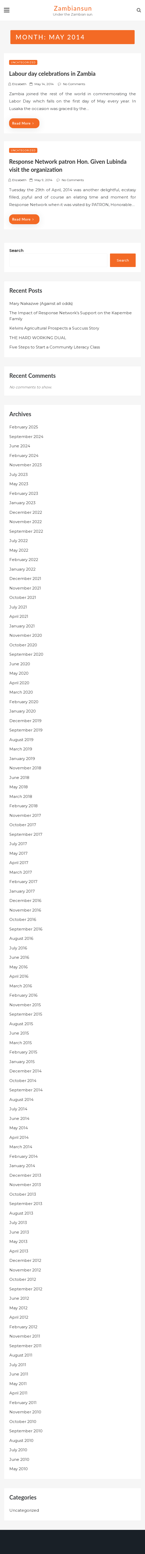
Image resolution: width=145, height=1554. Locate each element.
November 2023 (25, 464)
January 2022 (22, 569)
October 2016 (22, 919)
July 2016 (18, 948)
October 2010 (22, 1421)
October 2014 (22, 1080)
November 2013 (25, 1184)
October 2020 (23, 644)
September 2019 (26, 730)
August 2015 (21, 1023)
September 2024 (26, 436)
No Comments (74, 84)
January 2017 (22, 891)
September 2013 (25, 1203)
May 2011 (18, 1383)
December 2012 (25, 1260)
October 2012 (22, 1279)
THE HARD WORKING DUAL (37, 337)
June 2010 (19, 1459)
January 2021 (22, 626)
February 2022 (23, 559)
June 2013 (19, 1232)
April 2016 (18, 976)
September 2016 (25, 929)
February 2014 (23, 1156)
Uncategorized (23, 62)
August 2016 (21, 938)
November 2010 (25, 1411)
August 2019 (21, 739)
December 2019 (25, 720)
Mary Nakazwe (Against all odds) (41, 303)
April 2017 (18, 862)
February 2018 (23, 805)
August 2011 (20, 1355)
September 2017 (25, 834)
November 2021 (25, 588)
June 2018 (19, 777)
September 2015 (25, 1014)
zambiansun (73, 8)
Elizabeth (19, 84)
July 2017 (18, 843)
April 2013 (18, 1251)
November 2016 (25, 910)
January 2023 (22, 502)
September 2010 (26, 1430)
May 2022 (18, 550)
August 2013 (21, 1213)
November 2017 (25, 815)
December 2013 (25, 1175)
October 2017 (22, 824)
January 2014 (22, 1165)
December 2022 (25, 512)
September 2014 (26, 1089)
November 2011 (24, 1336)
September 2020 (26, 654)
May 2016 (18, 966)
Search (16, 250)
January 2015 (22, 1061)
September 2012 (25, 1288)
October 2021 (22, 597)
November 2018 (25, 767)
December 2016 (25, 900)
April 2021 (18, 616)
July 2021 (18, 607)
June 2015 (19, 1033)
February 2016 (23, 995)
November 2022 (25, 521)
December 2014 (25, 1071)
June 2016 (19, 957)
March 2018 (20, 796)
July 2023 (18, 474)
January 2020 (22, 711)
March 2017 (20, 872)
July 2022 (18, 540)
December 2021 (25, 578)
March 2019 (20, 749)
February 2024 (23, 455)
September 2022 (26, 531)
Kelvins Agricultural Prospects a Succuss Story (54, 328)
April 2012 (18, 1317)
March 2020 (21, 692)
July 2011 (17, 1364)
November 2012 (25, 1270)
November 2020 (25, 635)
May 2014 (18, 1127)
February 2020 (23, 701)
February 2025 (23, 427)
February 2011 (23, 1402)
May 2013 (18, 1241)
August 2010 (21, 1440)
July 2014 (18, 1108)
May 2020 (19, 673)
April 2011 (18, 1393)
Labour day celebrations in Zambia (52, 73)
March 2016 (20, 985)
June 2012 (19, 1298)
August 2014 (21, 1099)
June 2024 (19, 445)
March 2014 (20, 1146)
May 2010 (18, 1468)
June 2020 (19, 663)
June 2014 (19, 1118)
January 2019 (22, 758)
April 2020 (19, 682)
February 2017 (23, 881)
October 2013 (22, 1194)
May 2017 (18, 853)
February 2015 (23, 1052)
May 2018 (18, 786)
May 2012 (18, 1307)
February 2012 (23, 1326)
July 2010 (18, 1449)
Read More (23, 123)
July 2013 (18, 1222)
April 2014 (19, 1137)
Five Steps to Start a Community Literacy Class (54, 347)
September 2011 (25, 1345)
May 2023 (18, 483)
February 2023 (23, 493)
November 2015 (25, 1004)
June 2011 (18, 1374)
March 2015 (20, 1042)
